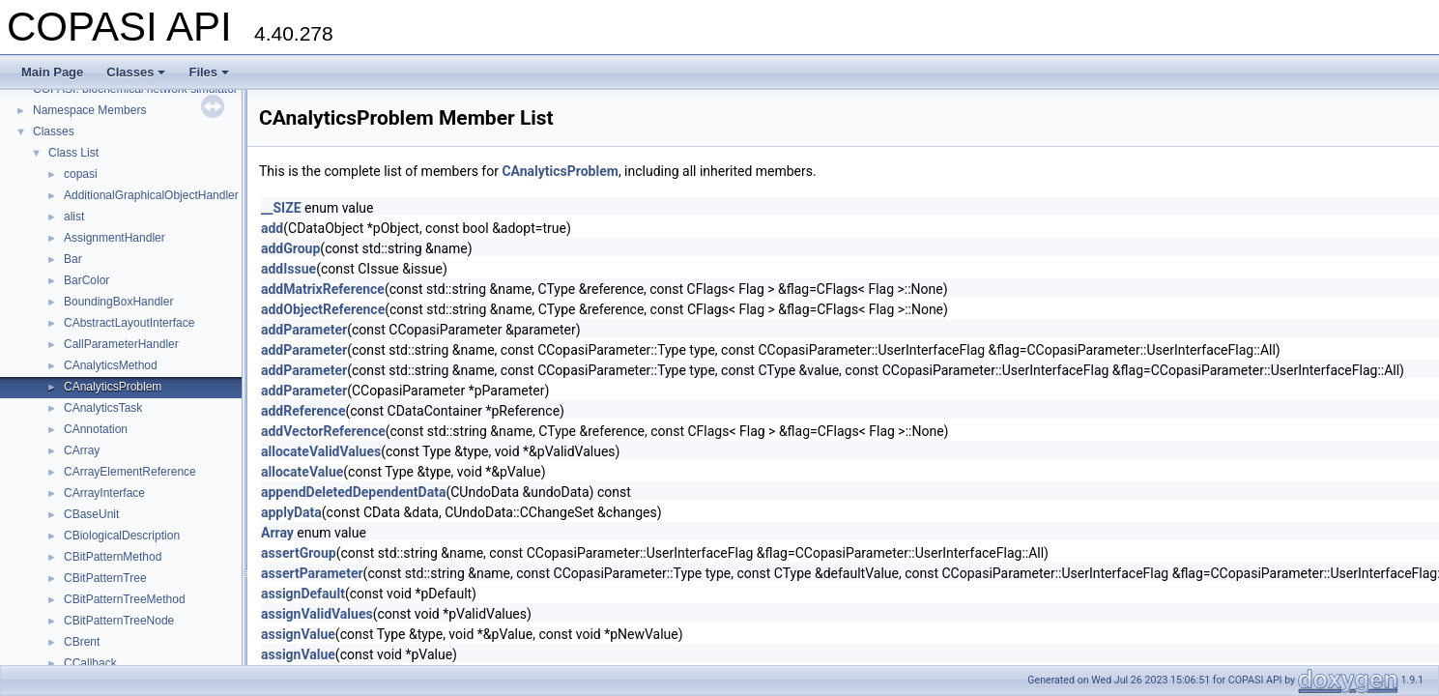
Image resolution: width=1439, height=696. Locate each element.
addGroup (290, 248)
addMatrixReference (323, 289)
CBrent (82, 642)
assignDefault (303, 593)
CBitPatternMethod (112, 557)
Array (277, 532)
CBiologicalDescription (122, 535)
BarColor (86, 280)
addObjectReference (323, 309)
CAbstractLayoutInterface (129, 323)
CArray (82, 450)
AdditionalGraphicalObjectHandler (151, 195)
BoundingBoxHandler (118, 301)
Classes (135, 72)
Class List (73, 153)
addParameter (304, 329)
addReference (303, 411)
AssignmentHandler (114, 238)
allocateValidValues (321, 451)
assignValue (298, 634)
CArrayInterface (104, 493)
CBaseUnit (91, 514)
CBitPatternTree (105, 578)
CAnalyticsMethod (111, 365)
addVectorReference (323, 431)
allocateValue (302, 471)
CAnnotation (96, 429)
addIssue (288, 268)
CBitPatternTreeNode (119, 620)
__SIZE (281, 208)
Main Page (52, 72)
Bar (73, 259)
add (272, 228)
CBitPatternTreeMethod (125, 599)
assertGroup (298, 553)
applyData (291, 512)
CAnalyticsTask (103, 408)
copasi (81, 174)
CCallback (90, 663)
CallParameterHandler (121, 344)
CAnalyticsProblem (112, 386)
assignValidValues (317, 614)
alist (74, 216)
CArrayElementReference (130, 471)
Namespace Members (89, 110)
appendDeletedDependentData (353, 492)
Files (208, 72)
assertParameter (312, 573)
